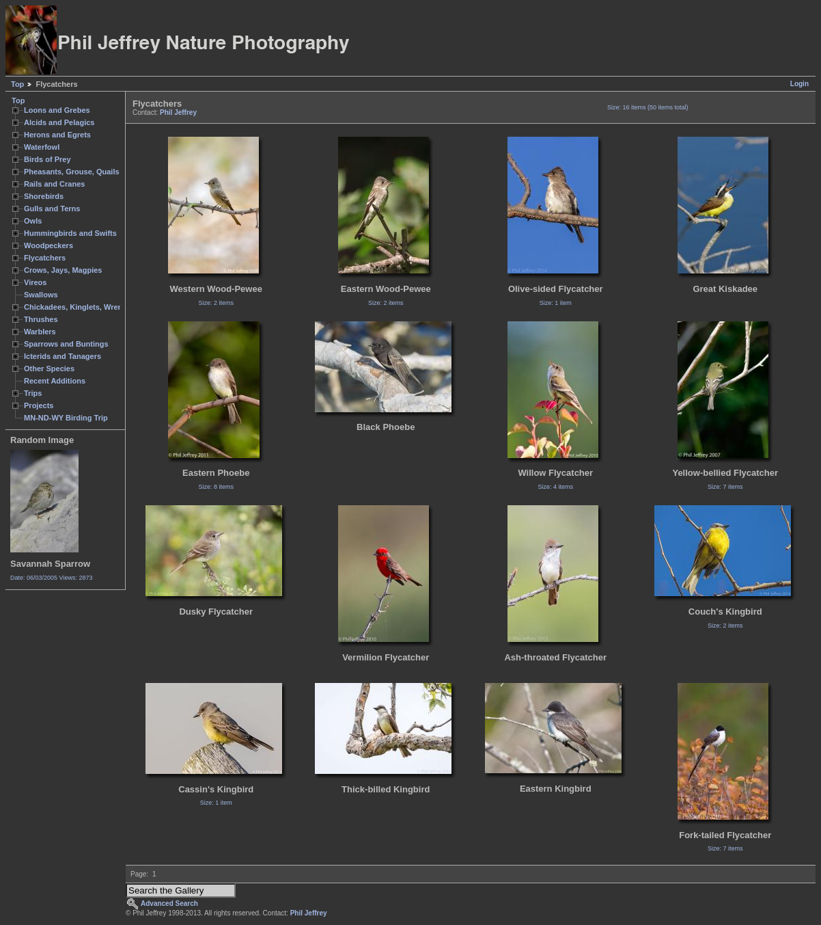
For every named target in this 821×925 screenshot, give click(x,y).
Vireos (35, 282)
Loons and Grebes (57, 110)
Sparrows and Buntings (66, 344)
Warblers (40, 331)
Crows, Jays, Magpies (63, 270)
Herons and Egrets (57, 135)
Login (799, 84)
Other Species (49, 368)
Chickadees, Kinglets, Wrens (75, 307)
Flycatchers (45, 258)
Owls (33, 221)
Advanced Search (169, 903)
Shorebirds (44, 196)
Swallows (41, 295)
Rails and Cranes (54, 184)
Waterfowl (41, 147)
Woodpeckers (48, 245)
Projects (38, 405)
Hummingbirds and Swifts (70, 233)
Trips (33, 393)
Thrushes (41, 319)
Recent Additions (54, 381)
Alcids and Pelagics (59, 122)
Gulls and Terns (52, 208)
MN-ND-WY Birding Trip (66, 418)
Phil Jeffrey (178, 112)
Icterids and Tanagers (62, 356)
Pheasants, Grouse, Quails (72, 171)
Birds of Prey (47, 159)
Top (17, 84)
